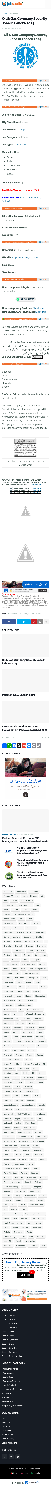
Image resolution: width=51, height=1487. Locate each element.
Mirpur (17, 1118)
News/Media (24, 1141)
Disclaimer (6, 1430)
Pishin (33, 1159)
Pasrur (18, 1155)
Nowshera (25, 1146)
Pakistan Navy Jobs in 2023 (18, 694)
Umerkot (40, 1237)
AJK (37, 905)
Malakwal (19, 1100)
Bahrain (36, 923)
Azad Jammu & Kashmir (23, 914)
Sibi (5, 1205)
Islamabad (38, 1019)
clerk (44, 955)
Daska (25, 960)
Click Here (36, 488)
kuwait (6, 1078)
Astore (25, 910)
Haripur (28, 996)
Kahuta (6, 1037)
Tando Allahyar (38, 1218)
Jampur (7, 1028)
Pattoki (27, 1155)
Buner (27, 941)
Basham (16, 937)
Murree (17, 1128)
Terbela (7, 1232)
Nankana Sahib (24, 1132)
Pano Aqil (7, 1155)
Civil (36, 955)
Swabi (6, 1218)
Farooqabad (33, 978)
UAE (31, 1237)
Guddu (43, 987)
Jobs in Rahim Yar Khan (12, 1356)
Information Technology (35, 1014)
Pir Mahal (22, 1159)
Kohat (35, 1069)
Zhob (43, 1246)
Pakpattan (38, 1150)
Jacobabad (8, 1023)
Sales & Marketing (11, 1187)
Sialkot (40, 1200)
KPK (33, 1073)
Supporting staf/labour (12, 1214)
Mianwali (7, 1118)
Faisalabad (19, 978)
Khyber (28, 1059)
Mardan (19, 1109)
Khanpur (19, 1055)
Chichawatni (18, 951)
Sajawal (38, 1182)
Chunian (27, 955)
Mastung (29, 1109)
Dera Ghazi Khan (10, 964)
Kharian (40, 1055)
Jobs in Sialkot (8, 1336)
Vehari (18, 1241)
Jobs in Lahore (8, 1315)
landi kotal (8, 1082)
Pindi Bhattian (9, 1159)
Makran (36, 1096)
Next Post (44, 737)
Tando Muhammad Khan (13, 1223)
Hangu (18, 996)
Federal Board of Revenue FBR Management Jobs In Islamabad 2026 (25, 840)
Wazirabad (20, 1246)
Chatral (7, 951)
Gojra (21, 987)
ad (42, 896)
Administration (9, 905)
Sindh (13, 1205)
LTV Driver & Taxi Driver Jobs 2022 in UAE (20, 1091)
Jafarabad (21, 1023)
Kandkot (42, 1041)
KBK (14, 1050)
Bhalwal (7, 941)
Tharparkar (18, 1232)
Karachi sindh (19, 1046)
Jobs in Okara (8, 1344)
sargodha (7, 1191)
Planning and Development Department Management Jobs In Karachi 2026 (32, 875)
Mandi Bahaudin (28, 1105)
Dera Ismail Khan (28, 964)
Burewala (37, 941)
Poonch (7, 1164)
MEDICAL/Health (23, 1114)
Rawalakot (19, 1178)
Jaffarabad (33, 1023)
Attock (34, 910)
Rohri (6, 1182)
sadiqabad (16, 1182)
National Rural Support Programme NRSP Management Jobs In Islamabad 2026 (32, 850)
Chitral (17, 955)
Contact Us (6, 1426)
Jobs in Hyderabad (10, 1340)
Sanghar (37, 1187)
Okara (6, 1150)
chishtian (40, 951)
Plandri (42, 1159)
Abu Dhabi (34, 891)
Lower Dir (28, 1087)
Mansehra (8, 1109)
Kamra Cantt (30, 1041)
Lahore (31, 614)
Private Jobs (19, 1164)
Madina (7, 1096)
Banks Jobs (39, 932)
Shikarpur (7, 1200)
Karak (31, 1046)
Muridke (7, 1128)
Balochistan (17, 928)
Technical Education (20, 1227)
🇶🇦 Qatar (24, 1473)
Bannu (6, 937)
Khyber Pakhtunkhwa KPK (35, 1064)
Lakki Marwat (28, 1078)
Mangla (42, 1105)
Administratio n (27, 901)
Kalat (16, 1037)
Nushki (36, 1146)
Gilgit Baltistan (9, 987)
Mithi (40, 1118)
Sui (5, 1209)
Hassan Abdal (9, 1000)
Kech (22, 1050)
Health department (24, 1005)
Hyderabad (17, 1014)
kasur (6, 1050)
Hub (21, 1010)
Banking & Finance (23, 932)
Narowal (38, 1132)
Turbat (22, 1237)
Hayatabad (8, 1005)
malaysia (30, 1100)
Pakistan (26, 1150)
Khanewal (8, 1055)
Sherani (42, 1196)
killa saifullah (24, 1069)
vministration (30, 1241)
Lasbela (30, 1082)
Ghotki (28, 982)
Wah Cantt (8, 1246)
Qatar (26, 1168)
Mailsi (16, 1096)
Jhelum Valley (28, 1032)
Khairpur (31, 1050)
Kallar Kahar (27, 1037)
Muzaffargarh (9, 1132)
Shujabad (29, 1200)
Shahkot (7, 1196)
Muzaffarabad (29, 1128)
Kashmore (42, 1046)
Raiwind (24, 1173)
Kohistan (7, 1073)
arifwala (16, 910)
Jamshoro (18, 1028)
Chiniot (30, 951)
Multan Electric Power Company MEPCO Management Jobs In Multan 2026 (32, 863)
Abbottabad (21, 891)
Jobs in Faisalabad (10, 1327)
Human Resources (34, 1010)
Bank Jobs (31, 928)
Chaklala (7, 946)
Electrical (7, 978)
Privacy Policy (8, 1439)
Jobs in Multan (8, 1332)
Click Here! (38, 308)
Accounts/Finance (30, 896)
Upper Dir (7, 1241)
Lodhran (7, 1087)
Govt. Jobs (22, 614)
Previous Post (8, 737)
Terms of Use (7, 1434)
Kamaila (7, 1041)
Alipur (6, 910)
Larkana (19, 1082)
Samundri (26, 1187)
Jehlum (41, 1028)
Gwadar (36, 991)
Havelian (31, 1000)
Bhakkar (39, 937)
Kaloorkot (39, 1037)
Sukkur (23, 1209)
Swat (15, 1218)
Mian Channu (40, 1114)
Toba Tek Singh (10, 1237)
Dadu (6, 960)
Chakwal (18, 946)
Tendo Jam (37, 1227)
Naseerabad (8, 1137)
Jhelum (15, 1032)
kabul (40, 1032)
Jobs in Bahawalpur (10, 1352)
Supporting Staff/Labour (34, 1214)
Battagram (28, 937)
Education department (37, 969)
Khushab (7, 1059)
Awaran (7, 914)
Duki (23, 969)
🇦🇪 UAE (14, 1473)
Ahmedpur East (25, 905)
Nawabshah (41, 1137)
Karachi (7, 1046)
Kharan (29, 1055)
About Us (6, 1422)
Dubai (15, 969)
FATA (44, 978)
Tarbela (38, 1223)
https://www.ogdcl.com (25, 257)
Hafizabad (8, 996)
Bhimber (17, 941)
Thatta (29, 1232)
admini (14, 901)
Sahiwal (28, 1182)
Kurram (42, 1073)
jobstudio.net (36, 484)
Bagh (30, 919)
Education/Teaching (11, 973)
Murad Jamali (30, 1123)
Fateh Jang (8, 982)
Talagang (24, 1218)
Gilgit (38, 982)
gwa (27, 991)
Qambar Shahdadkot (12, 1168)
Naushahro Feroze (25, 1137)
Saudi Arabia (20, 1191)
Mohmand (8, 1123)
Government (20, 144)
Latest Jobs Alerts (9, 1443)
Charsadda (41, 946)
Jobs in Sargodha (9, 1348)
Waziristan (33, 1246)
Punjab (22, 129)
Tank (29, 1223)
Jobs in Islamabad (9, 1323)
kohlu (17, 1073)
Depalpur (35, 960)
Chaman (29, 946)
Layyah (40, 1082)
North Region (38, 1141)
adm (5, 901)
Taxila (6, 1227)
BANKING (8, 932)
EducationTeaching (30, 973)
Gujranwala (8, 991)
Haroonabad (40, 996)
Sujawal (14, 1209)
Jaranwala (30, 1028)
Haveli (21, 1000)
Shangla (18, 1196)
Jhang (6, 1032)
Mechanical (8, 1114)
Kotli (25, 1073)
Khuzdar (18, 1059)
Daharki (15, 960)
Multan (18, 1123)
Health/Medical (10, 1010)
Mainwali (26, 1096)
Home (4, 14)
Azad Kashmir (9, 919)
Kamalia (17, 1041)
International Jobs (11, 1019)
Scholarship (34, 1191)
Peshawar (38, 1155)
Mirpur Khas (29, 1118)
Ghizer (19, 982)
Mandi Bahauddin (11, 1105)
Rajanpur (34, 1173)
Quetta (35, 1168)
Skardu (22, 1205)
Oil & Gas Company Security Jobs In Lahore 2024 (23, 661)
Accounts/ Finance (11, 896)
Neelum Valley (9, 1141)
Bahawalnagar (9, 923)
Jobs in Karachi (8, 1319)
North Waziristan (10, 1146)
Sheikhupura (30, 1196)
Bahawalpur (24, 923)
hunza (6, 1014)
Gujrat (19, 991)
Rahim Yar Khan (10, 1173)
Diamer (42, 964)
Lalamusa (41, 1078)
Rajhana (7, 1178)
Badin (21, 919)
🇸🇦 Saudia (35, 1473)
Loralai (17, 1087)
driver (6, 969)
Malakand (7, 1100)
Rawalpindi (31, 1178)
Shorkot (19, 1200)
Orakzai (16, 1150)
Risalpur (43, 1178)
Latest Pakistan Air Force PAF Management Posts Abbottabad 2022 (24, 728)
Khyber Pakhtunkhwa (12, 1064)
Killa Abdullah (9, 1069)
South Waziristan (36, 1205)
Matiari (39, 1109)
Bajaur (6, 928)
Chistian (7, 955)
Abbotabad (13, 14)
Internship (26, 1019)
